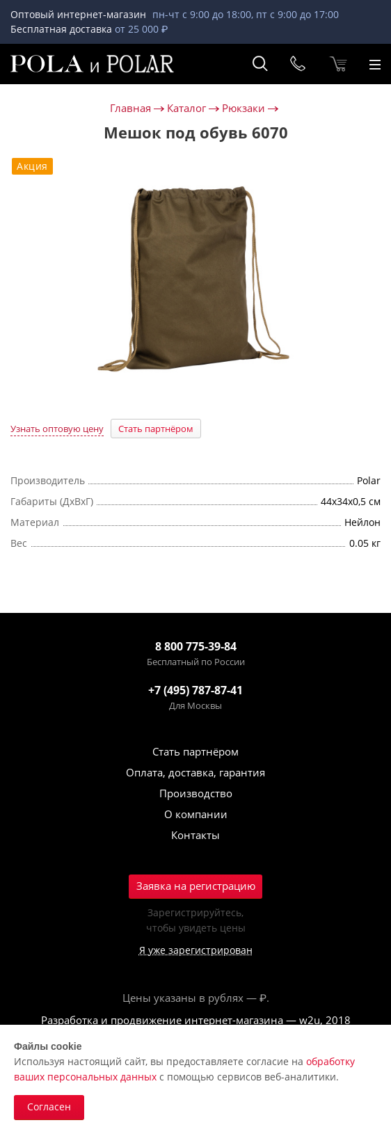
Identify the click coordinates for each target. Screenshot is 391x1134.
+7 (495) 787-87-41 (195, 690)
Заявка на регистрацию (195, 886)
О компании (196, 814)
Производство (195, 793)
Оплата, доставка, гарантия (195, 772)
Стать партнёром (155, 428)
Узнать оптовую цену (57, 428)
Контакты (195, 835)
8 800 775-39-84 (196, 646)
